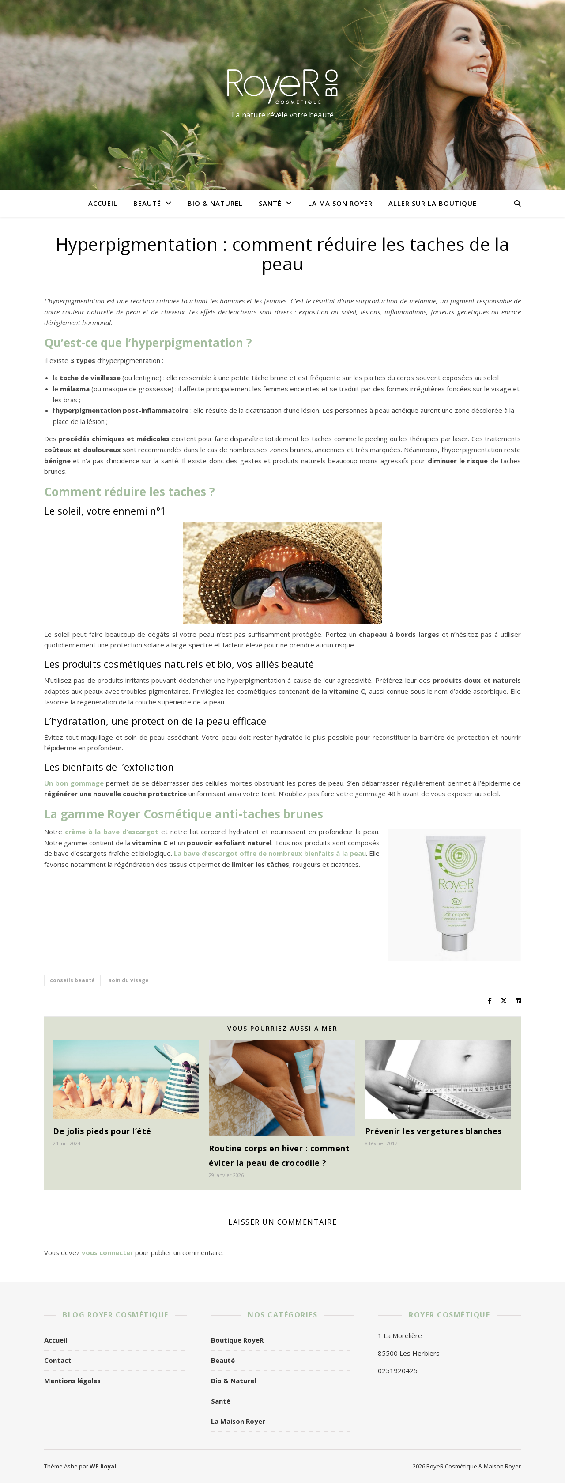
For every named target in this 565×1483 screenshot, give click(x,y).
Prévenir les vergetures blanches (433, 1131)
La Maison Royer (340, 203)
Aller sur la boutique (432, 203)
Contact (58, 1360)
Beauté (147, 203)
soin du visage (129, 980)
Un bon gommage (74, 783)
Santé (270, 203)
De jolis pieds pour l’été (102, 1131)
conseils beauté (72, 980)
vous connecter (107, 1252)
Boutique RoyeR (237, 1339)
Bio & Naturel (215, 203)
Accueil (102, 203)
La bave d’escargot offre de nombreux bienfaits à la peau (270, 853)
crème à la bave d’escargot (111, 831)
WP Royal (103, 1466)
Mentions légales (72, 1380)
